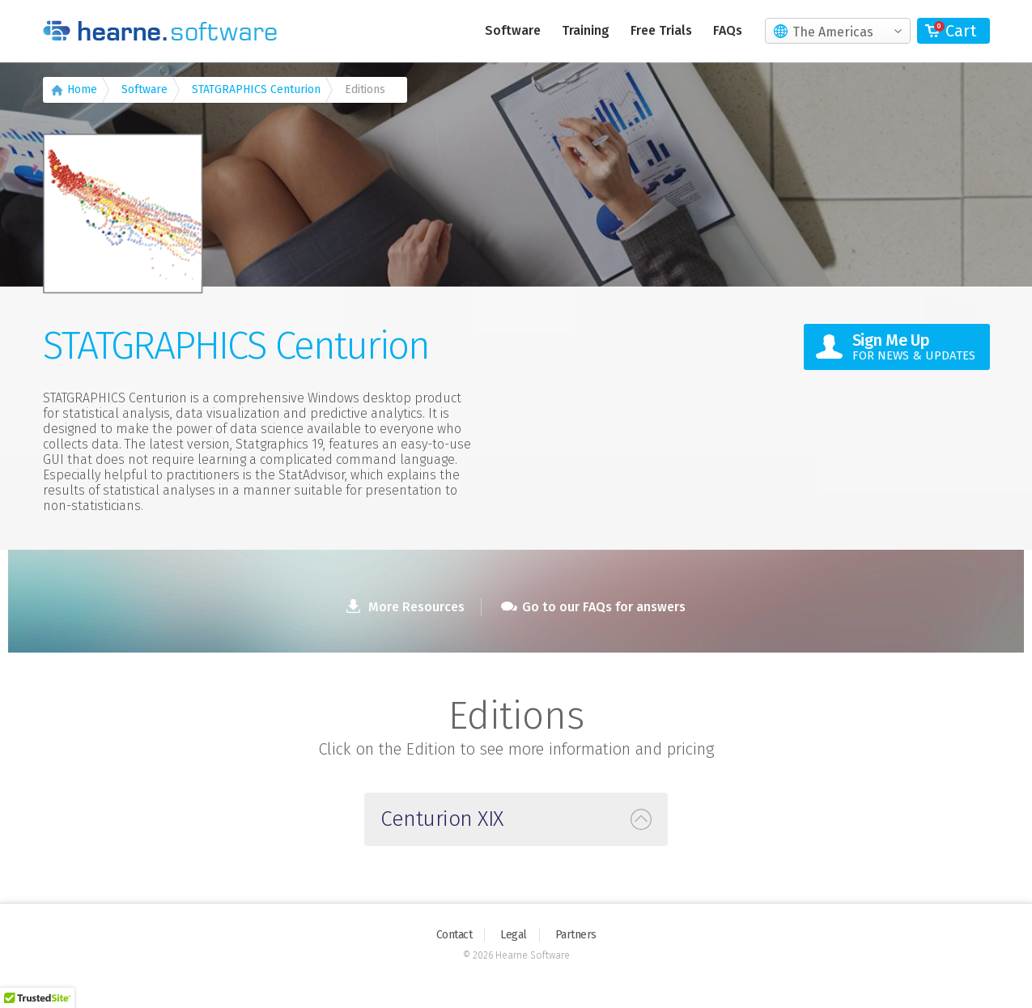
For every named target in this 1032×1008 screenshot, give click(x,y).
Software (513, 30)
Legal (513, 935)
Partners (576, 935)
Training (585, 30)
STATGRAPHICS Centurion (256, 89)
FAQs (727, 30)
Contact (454, 935)
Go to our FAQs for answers (593, 607)
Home (82, 89)
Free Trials (661, 30)
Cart (960, 30)
